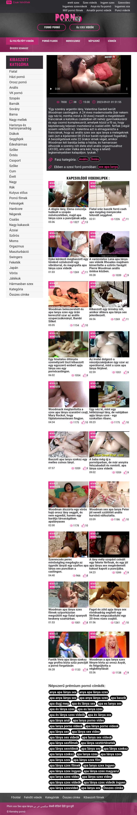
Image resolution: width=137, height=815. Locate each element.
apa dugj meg (59, 703)
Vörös (13, 273)
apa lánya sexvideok (63, 748)
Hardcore (15, 209)
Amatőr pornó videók (99, 10)
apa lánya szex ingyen (65, 771)
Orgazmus (16, 246)
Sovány (14, 109)
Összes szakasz (19, 48)
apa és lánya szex (62, 709)
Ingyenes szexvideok (74, 6)
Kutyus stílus (18, 192)
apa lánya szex (111, 754)
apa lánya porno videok (102, 726)
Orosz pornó (18, 82)
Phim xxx (12, 806)
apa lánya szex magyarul (101, 771)
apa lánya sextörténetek (98, 743)
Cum (12, 171)
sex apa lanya (108, 167)
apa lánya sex (59, 731)
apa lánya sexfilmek (63, 743)
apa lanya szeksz (61, 754)
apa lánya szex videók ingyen (104, 782)
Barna (13, 114)
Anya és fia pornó (101, 6)
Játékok (15, 278)
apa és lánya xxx (99, 715)
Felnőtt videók (33, 797)
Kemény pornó (17, 811)
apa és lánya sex (83, 703)
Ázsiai (13, 230)
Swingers (15, 257)
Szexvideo (124, 2)
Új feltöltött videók (22, 41)
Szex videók (90, 2)
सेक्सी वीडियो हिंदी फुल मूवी (61, 806)
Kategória (16, 289)
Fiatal (13, 71)
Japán (13, 268)
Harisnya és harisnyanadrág (20, 126)
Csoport (15, 160)
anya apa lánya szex (93, 692)
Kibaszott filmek (94, 797)
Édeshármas (18, 144)
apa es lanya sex (110, 703)
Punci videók (122, 10)
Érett (12, 176)
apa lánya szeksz (115, 748)
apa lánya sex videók (64, 737)
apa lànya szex (60, 760)
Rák (12, 187)
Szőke (13, 150)
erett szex (73, 2)
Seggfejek (16, 139)
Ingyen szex (107, 2)
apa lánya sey (91, 748)
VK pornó (15, 93)
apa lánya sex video (86, 731)
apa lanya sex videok (97, 737)
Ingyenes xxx (122, 6)
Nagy (13, 182)
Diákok (14, 134)
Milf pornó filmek (73, 10)
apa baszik (118, 698)
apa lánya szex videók (65, 782)
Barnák (14, 103)
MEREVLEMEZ (73, 41)
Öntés (13, 155)
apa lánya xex (90, 788)
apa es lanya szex (90, 709)
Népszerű (94, 41)
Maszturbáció (19, 251)
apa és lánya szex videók (67, 715)
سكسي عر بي (40, 806)
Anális (13, 87)
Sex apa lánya (25, 806)
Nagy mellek (18, 120)
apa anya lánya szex (93, 698)
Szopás (14, 98)
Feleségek (16, 203)
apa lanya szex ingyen (99, 765)
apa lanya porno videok (66, 726)
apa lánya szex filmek (64, 765)
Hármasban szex (21, 284)
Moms (13, 241)
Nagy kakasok (19, 225)
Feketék (14, 262)
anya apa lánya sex (63, 692)
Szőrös (14, 235)
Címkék (112, 41)
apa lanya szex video (64, 777)
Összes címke (19, 294)
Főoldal (16, 797)
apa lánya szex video (97, 777)
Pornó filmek (50, 41)
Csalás (14, 219)
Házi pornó (17, 77)
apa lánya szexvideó (63, 788)
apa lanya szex (87, 754)
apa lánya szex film (87, 760)
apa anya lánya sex (63, 698)
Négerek (15, 214)
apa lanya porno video (88, 720)
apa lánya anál (59, 720)
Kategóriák (52, 797)
